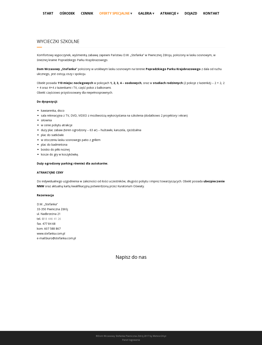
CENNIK (87, 13)
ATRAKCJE (168, 13)
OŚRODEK (67, 13)
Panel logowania (131, 339)
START (48, 13)
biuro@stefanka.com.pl (61, 238)
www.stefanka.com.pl (51, 233)
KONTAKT (211, 13)
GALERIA (145, 13)
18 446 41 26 (52, 219)
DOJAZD (191, 13)
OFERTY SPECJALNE (114, 13)
